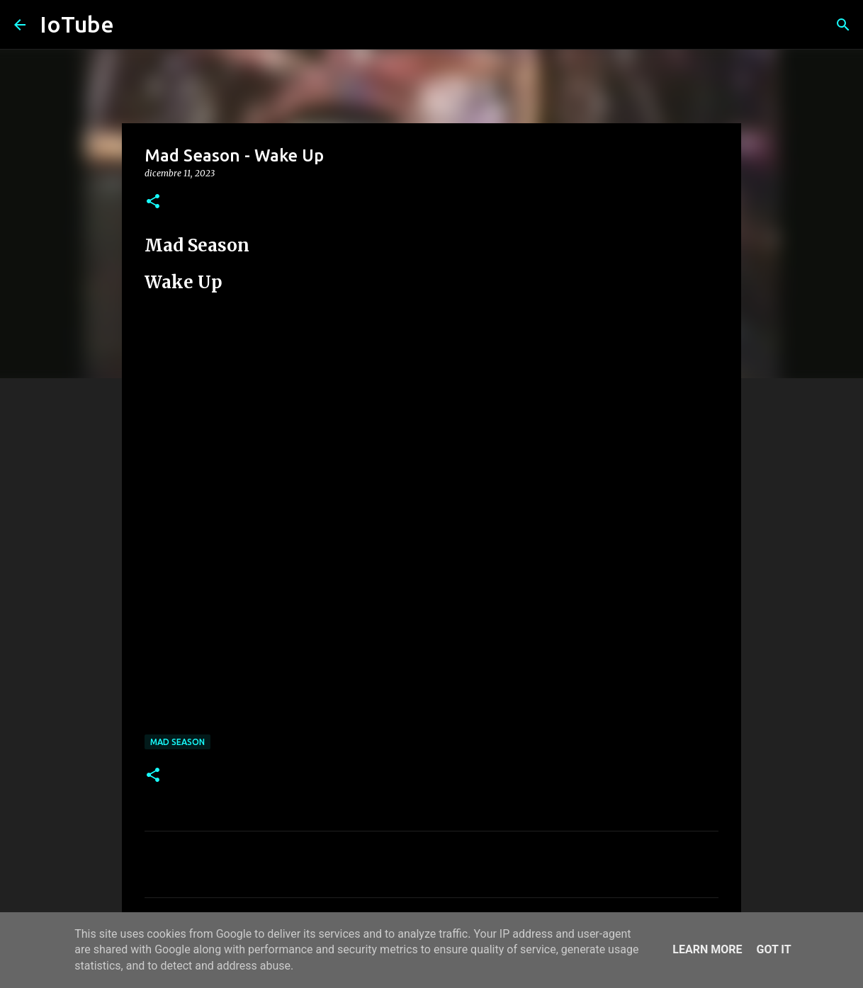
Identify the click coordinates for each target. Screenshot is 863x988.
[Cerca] (843, 25)
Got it (773, 949)
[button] (153, 202)
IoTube (77, 24)
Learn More (707, 949)
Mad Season (177, 741)
